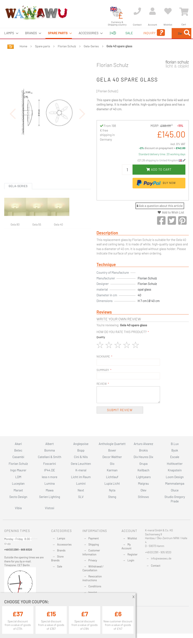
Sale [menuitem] (115, 33)
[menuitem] (10, 33)
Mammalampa (174, 483)
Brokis (143, 450)
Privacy (92, 560)
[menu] (96, 38)
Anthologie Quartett (112, 444)
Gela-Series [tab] (18, 221)
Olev (143, 490)
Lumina (49, 483)
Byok (174, 450)
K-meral (80, 470)
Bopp (80, 450)
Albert (49, 444)
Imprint (92, 592)
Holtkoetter (174, 463)
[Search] (152, 53)
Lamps (61, 538)
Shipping (93, 544)
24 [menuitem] (101, 38)
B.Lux (175, 444)
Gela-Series (91, 56)
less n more (49, 477)
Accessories (64, 544)
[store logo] (36, 12)
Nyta (112, 490)
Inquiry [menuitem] (135, 38)
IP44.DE (49, 470)
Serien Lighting (49, 497)
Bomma (49, 450)
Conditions (94, 586)
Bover (112, 450)
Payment (93, 538)
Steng (112, 497)
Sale (59, 566)
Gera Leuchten (81, 463)
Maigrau (143, 483)
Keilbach (143, 470)
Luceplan (18, 483)
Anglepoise (80, 444)
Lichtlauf (112, 477)
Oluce (175, 490)
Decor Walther (112, 457)
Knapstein (175, 470)
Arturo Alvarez (143, 444)
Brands (61, 550)
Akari (18, 444)
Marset (18, 490)
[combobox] (170, 38)
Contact (155, 565)
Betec (18, 450)
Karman (112, 470)
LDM (18, 477)
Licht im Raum (81, 477)
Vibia (18, 508)
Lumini (81, 483)
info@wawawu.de (161, 558)
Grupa (143, 463)
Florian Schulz (67, 56)
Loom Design (175, 477)
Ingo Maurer (18, 470)
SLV (81, 497)
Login (130, 560)
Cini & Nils (81, 457)
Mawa (49, 490)
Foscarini (49, 463)
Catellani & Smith (49, 457)
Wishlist (132, 538)
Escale (174, 457)
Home (23, 56)
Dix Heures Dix (143, 457)
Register (132, 554)
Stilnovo (143, 497)
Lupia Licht (112, 483)
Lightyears (143, 477)
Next (81, 490)
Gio (112, 463)
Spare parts (42, 56)
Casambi (18, 457)
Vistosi (49, 508)
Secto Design (18, 497)
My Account (126, 546)
